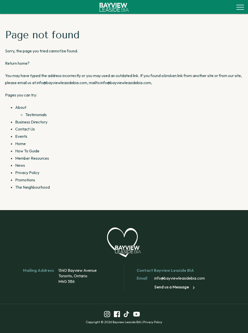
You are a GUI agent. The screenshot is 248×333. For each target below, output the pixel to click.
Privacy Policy (27, 172)
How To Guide (27, 150)
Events (21, 136)
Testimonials (36, 114)
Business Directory (31, 121)
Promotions (25, 179)
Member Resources (32, 158)
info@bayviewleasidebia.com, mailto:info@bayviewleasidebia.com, (94, 82)
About (20, 107)
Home (20, 143)
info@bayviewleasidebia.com (179, 278)
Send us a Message (175, 286)
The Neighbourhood (32, 187)
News (20, 165)
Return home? (17, 63)
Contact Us (25, 128)
